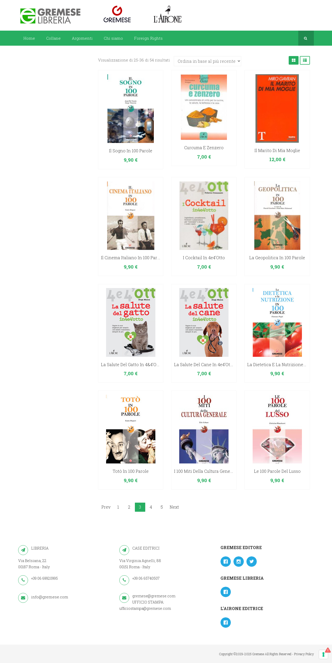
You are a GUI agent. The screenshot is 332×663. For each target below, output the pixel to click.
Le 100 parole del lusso (277, 471)
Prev (105, 507)
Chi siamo (113, 38)
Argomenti (82, 38)
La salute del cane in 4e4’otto (204, 364)
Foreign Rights (148, 38)
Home (29, 38)
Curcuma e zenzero (204, 147)
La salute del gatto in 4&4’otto (131, 364)
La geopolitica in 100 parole (277, 257)
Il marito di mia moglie (277, 150)
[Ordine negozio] (207, 61)
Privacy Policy (304, 654)
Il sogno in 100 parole (130, 150)
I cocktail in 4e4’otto (204, 257)
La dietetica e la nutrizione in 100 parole (288, 364)
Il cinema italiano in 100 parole (132, 257)
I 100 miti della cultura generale (206, 471)
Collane (53, 38)
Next (174, 507)
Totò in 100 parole (131, 471)
